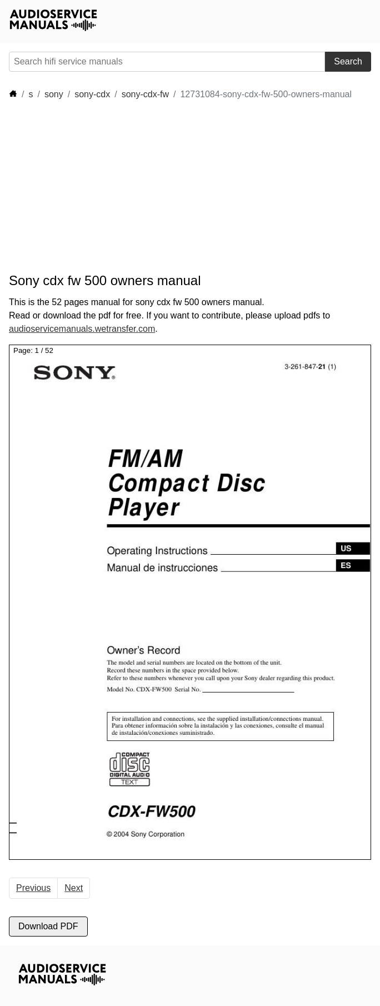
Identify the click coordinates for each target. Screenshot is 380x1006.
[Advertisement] (109, 187)
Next (73, 888)
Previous (33, 888)
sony (53, 94)
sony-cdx (92, 94)
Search (348, 61)
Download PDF (48, 926)
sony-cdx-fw (145, 94)
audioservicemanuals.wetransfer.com (82, 328)
